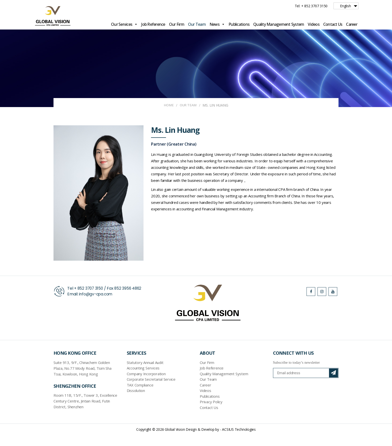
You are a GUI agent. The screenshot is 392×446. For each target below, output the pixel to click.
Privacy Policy (211, 412)
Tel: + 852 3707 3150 (311, 6)
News (217, 24)
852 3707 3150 (91, 299)
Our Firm (176, 24)
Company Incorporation (146, 384)
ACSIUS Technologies (239, 440)
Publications (239, 24)
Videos (314, 24)
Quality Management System (278, 24)
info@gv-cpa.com (96, 305)
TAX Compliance (140, 395)
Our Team (197, 24)
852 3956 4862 (130, 299)
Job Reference (153, 24)
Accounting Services (143, 379)
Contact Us (332, 24)
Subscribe (333, 383)
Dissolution (136, 401)
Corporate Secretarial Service (151, 390)
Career (351, 24)
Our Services (124, 24)
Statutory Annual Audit (145, 373)
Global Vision (175, 440)
